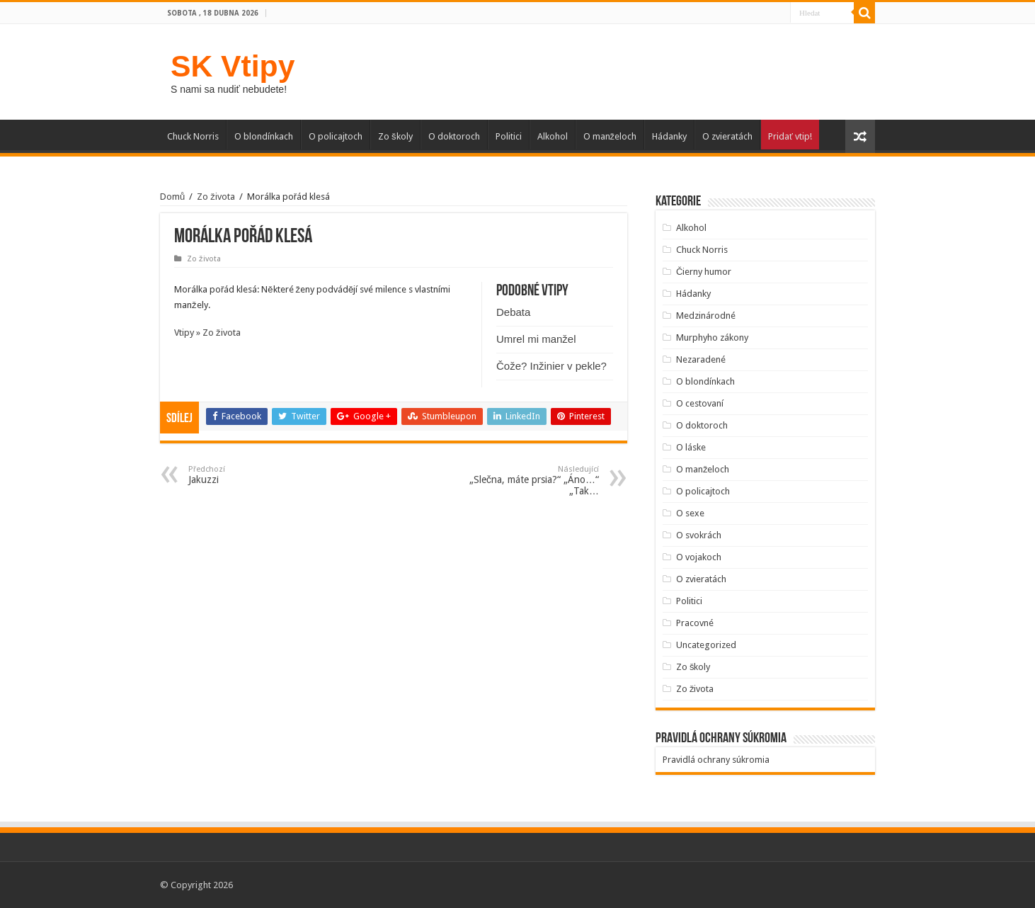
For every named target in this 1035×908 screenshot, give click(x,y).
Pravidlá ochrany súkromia (716, 759)
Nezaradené (701, 359)
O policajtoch (335, 136)
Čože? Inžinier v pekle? (551, 366)
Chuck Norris (193, 136)
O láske (691, 447)
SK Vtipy (233, 66)
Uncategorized (706, 645)
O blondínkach (263, 136)
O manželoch (610, 136)
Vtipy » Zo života (207, 332)
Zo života (216, 196)
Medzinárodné (706, 315)
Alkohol (552, 136)
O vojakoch (698, 557)
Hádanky (669, 136)
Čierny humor (703, 271)
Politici (509, 136)
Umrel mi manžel (536, 339)
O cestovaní (700, 403)
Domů (172, 196)
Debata (513, 312)
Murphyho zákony (712, 337)
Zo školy (395, 136)
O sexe (690, 513)
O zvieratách (727, 136)
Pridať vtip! (790, 136)
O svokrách (698, 535)
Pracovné (695, 623)
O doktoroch (454, 136)
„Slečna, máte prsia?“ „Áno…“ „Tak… (526, 480)
